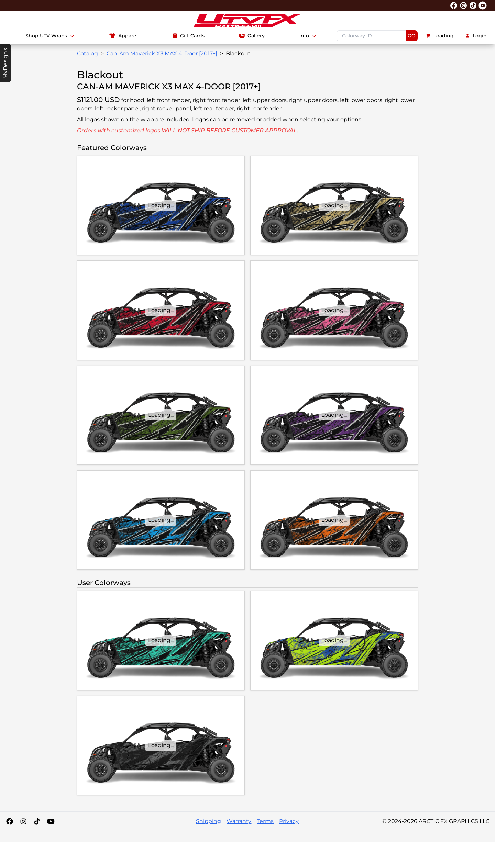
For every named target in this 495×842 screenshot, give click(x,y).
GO (412, 36)
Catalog (87, 53)
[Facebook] (10, 821)
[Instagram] (23, 821)
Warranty (239, 821)
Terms (265, 821)
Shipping (208, 821)
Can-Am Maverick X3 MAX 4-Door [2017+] (162, 53)
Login (476, 36)
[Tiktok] (37, 821)
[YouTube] (51, 821)
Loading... (441, 36)
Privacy (289, 821)
